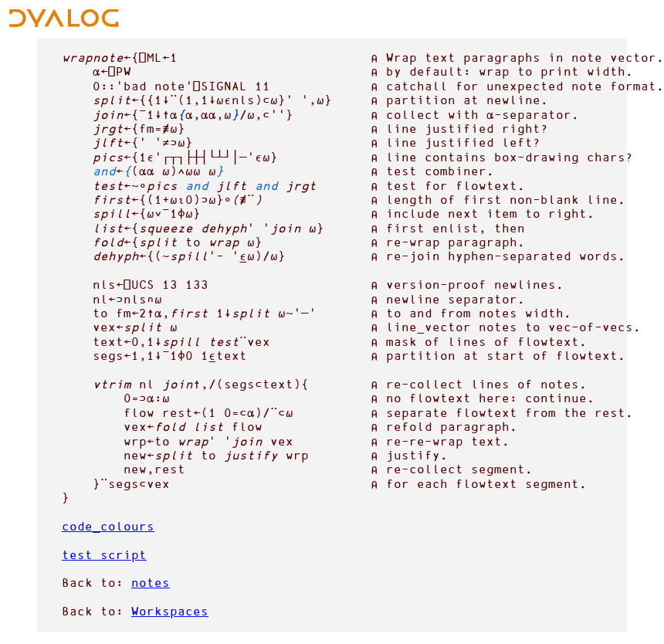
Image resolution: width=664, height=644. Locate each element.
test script (104, 554)
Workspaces (169, 611)
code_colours (108, 526)
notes (150, 582)
